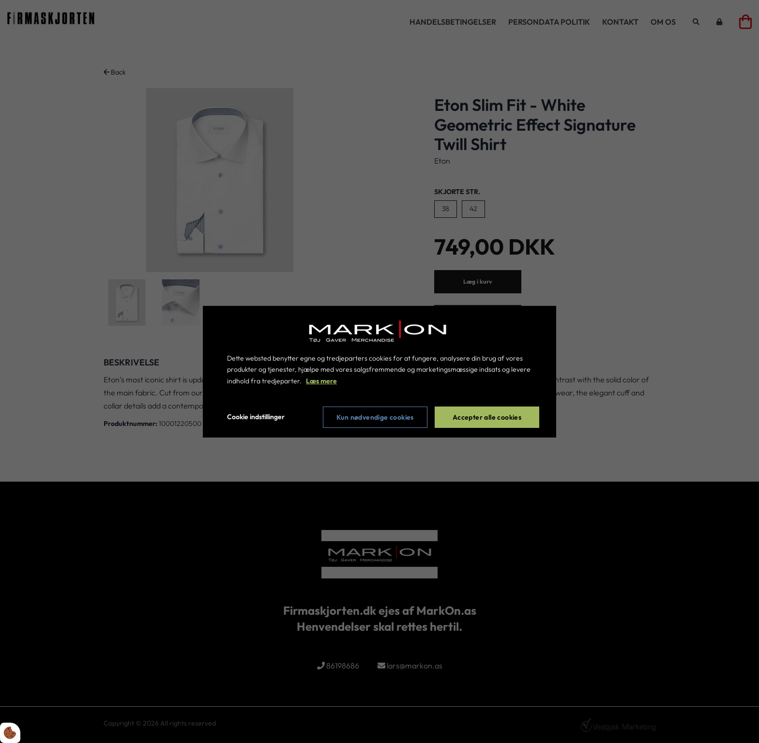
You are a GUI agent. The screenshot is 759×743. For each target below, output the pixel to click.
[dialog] (379, 371)
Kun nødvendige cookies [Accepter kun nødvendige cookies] (375, 417)
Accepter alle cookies (487, 417)
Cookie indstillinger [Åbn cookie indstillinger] (256, 416)
